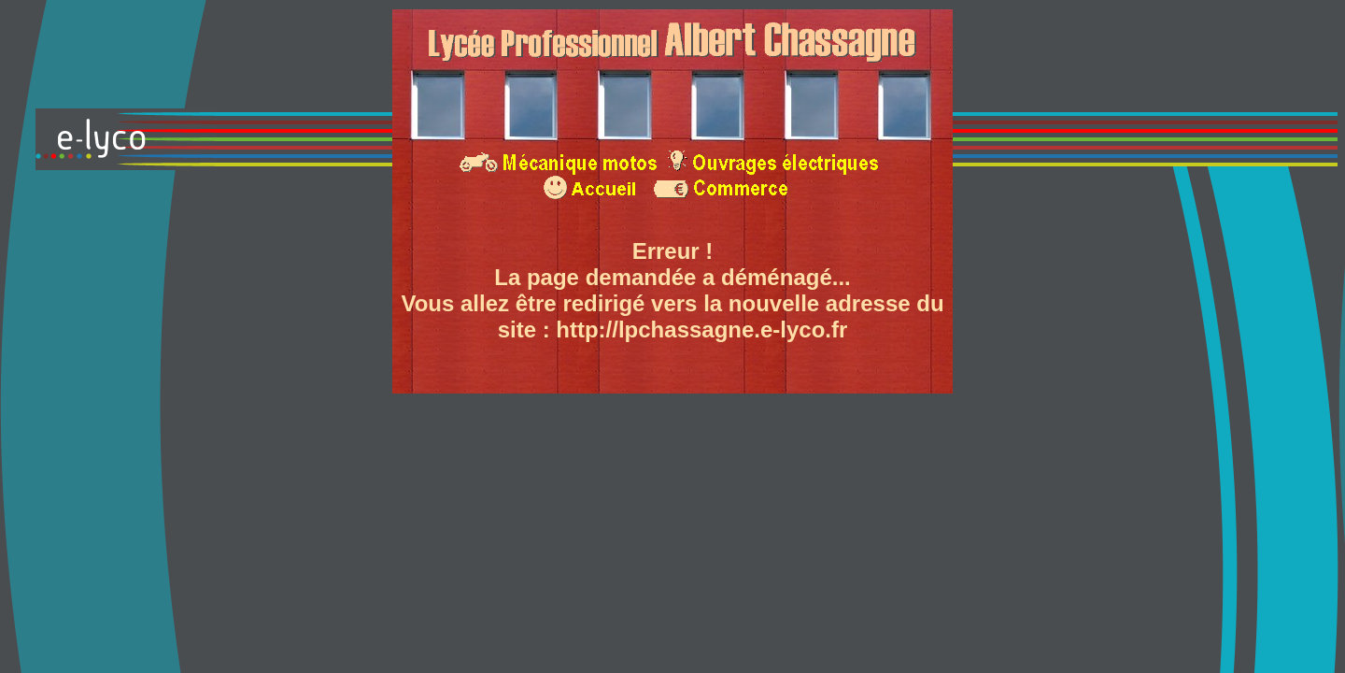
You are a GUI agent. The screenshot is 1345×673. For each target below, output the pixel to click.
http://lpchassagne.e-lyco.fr (701, 329)
